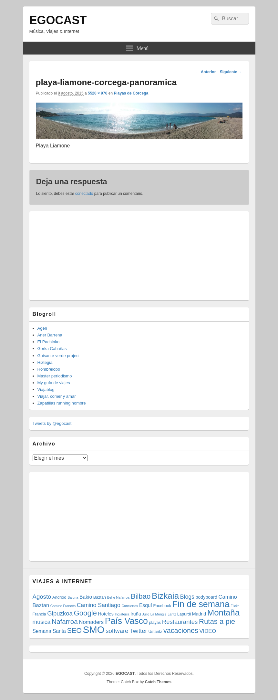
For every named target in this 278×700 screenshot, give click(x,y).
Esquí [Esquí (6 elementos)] (145, 605)
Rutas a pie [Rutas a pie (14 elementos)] (217, 621)
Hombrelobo (48, 369)
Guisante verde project (58, 355)
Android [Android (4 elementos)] (59, 597)
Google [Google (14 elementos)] (85, 613)
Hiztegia (45, 362)
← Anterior (206, 72)
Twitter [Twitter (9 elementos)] (138, 630)
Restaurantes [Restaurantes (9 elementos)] (180, 621)
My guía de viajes (53, 382)
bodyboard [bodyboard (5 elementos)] (206, 597)
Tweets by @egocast (52, 423)
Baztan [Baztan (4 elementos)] (99, 597)
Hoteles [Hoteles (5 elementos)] (106, 613)
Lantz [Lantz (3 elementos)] (172, 614)
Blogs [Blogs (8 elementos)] (187, 597)
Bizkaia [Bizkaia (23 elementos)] (165, 596)
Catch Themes (158, 682)
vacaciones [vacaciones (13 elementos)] (180, 630)
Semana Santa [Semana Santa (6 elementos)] (49, 631)
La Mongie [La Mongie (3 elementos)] (158, 614)
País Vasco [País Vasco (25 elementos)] (126, 621)
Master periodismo (54, 376)
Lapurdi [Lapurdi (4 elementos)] (184, 614)
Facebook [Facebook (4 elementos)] (162, 606)
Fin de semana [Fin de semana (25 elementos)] (201, 604)
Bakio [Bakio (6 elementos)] (85, 597)
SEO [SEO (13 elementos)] (74, 630)
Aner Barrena (49, 335)
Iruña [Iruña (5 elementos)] (135, 613)
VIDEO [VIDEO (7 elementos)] (208, 631)
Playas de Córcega (131, 93)
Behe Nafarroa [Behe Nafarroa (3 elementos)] (118, 597)
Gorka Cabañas (52, 348)
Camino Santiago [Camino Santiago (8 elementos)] (98, 605)
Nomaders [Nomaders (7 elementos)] (91, 622)
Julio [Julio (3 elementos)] (145, 614)
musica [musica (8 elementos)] (42, 622)
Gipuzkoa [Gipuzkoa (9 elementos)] (60, 613)
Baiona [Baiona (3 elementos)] (72, 597)
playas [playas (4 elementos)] (155, 622)
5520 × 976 (97, 93)
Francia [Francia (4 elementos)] (39, 614)
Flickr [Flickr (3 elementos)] (235, 606)
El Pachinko (48, 341)
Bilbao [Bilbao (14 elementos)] (141, 596)
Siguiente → (231, 72)
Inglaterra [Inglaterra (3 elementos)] (122, 614)
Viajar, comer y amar (56, 396)
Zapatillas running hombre (61, 403)
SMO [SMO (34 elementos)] (94, 629)
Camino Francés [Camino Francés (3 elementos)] (63, 606)
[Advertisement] (81, 255)
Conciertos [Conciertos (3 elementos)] (129, 606)
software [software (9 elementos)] (117, 630)
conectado (84, 193)
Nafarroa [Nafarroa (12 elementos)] (65, 621)
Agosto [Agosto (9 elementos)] (42, 596)
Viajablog (46, 389)
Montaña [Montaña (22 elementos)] (223, 612)
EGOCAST (58, 20)
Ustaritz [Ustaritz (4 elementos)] (155, 631)
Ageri (42, 328)
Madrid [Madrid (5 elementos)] (199, 613)
